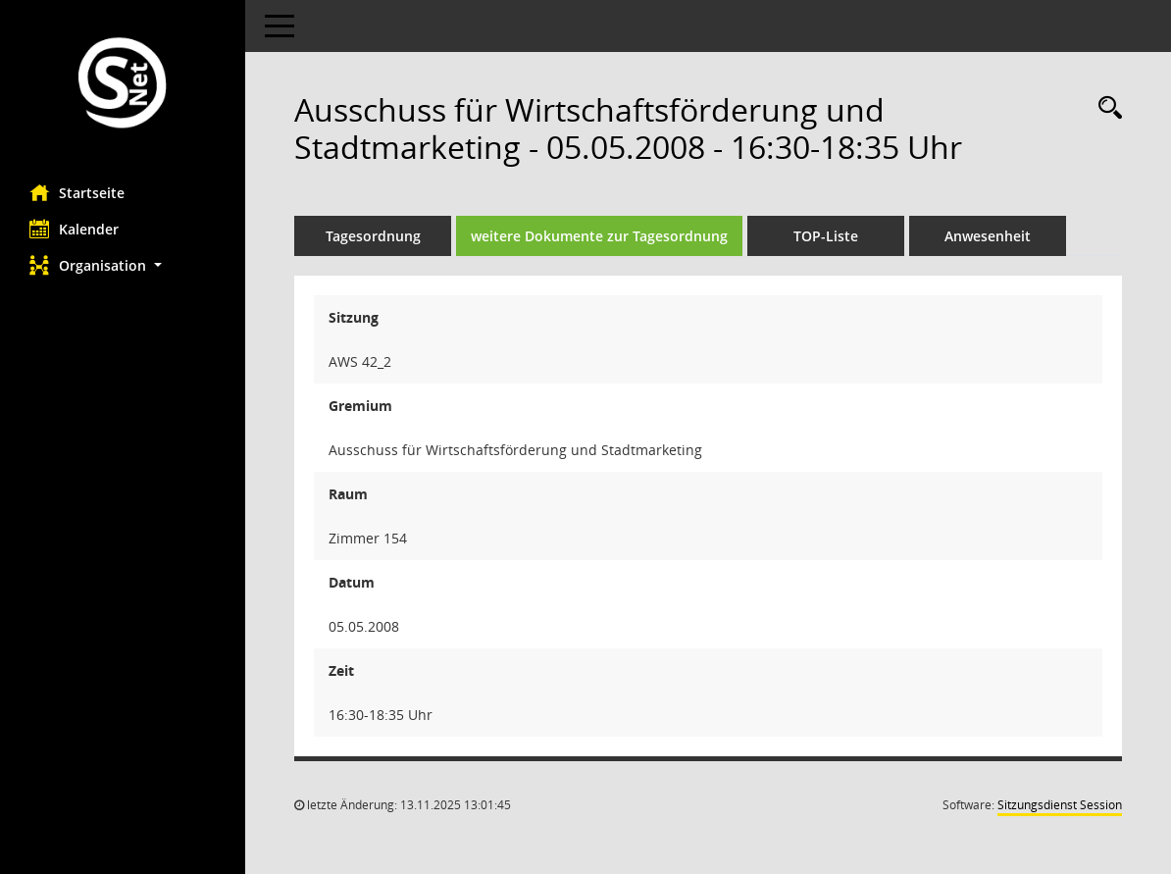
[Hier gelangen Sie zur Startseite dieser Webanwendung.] (122, 84)
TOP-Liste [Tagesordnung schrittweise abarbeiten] (825, 236)
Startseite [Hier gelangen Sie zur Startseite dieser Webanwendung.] (77, 192)
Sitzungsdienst (1059, 805)
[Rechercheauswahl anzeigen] (1105, 108)
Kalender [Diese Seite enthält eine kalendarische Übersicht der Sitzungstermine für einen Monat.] (74, 228)
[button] (122, 265)
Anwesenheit (987, 236)
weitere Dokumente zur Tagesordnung (599, 236)
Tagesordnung (373, 236)
